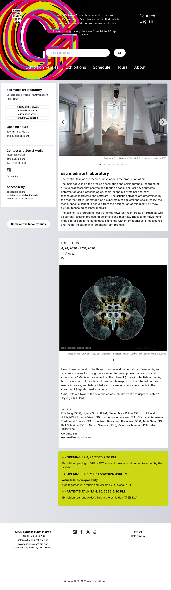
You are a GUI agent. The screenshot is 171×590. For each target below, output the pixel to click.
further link (12, 176)
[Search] (78, 53)
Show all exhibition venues (28, 224)
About (140, 67)
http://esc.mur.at (16, 154)
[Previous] (63, 122)
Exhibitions (75, 67)
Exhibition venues (42, 67)
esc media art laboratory (24, 90)
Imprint (138, 531)
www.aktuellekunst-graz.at (33, 543)
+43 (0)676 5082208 (33, 535)
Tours (122, 67)
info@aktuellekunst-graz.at (33, 539)
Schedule (101, 67)
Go (120, 52)
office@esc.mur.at (16, 158)
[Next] (163, 122)
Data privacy (138, 535)
